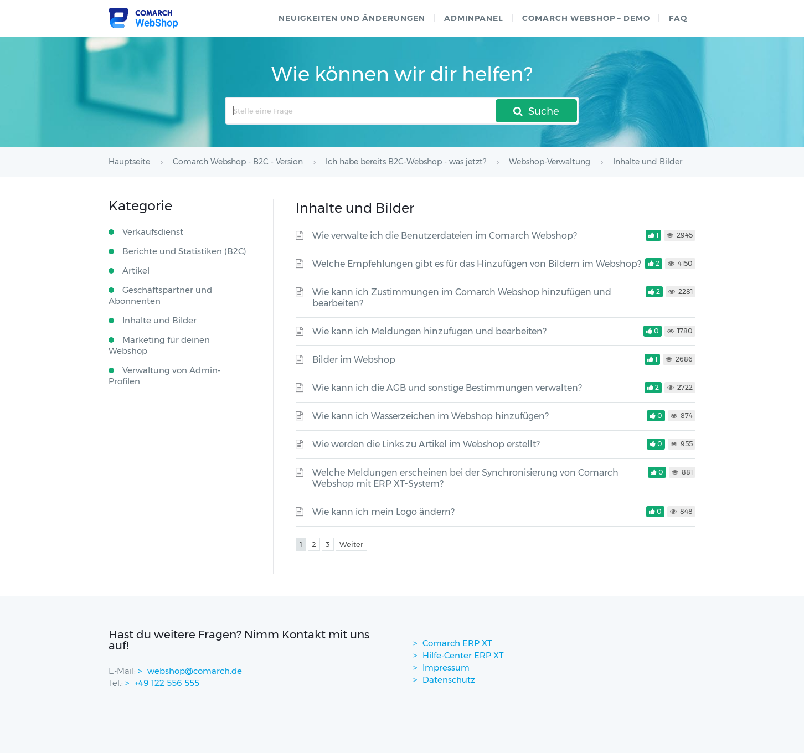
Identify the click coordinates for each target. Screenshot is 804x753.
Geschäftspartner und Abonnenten (160, 295)
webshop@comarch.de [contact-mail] (194, 671)
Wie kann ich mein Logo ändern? (383, 512)
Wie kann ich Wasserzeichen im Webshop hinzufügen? (430, 416)
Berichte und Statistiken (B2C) (184, 251)
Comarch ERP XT (457, 643)
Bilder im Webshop (353, 359)
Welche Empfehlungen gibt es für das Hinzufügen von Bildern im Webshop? (476, 264)
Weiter (351, 544)
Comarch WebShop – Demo (586, 18)
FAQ (678, 18)
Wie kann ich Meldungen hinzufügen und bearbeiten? (429, 331)
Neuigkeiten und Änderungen (352, 18)
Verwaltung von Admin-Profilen (164, 375)
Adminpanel (473, 18)
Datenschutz (448, 679)
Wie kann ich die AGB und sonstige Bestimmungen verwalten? (447, 388)
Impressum (446, 667)
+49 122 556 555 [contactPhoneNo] (167, 683)
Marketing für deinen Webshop (159, 345)
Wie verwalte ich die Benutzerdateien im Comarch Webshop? (444, 235)
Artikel (136, 270)
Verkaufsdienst (152, 231)
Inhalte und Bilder (159, 320)
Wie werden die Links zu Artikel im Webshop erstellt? (426, 444)
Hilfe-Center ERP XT (463, 655)
